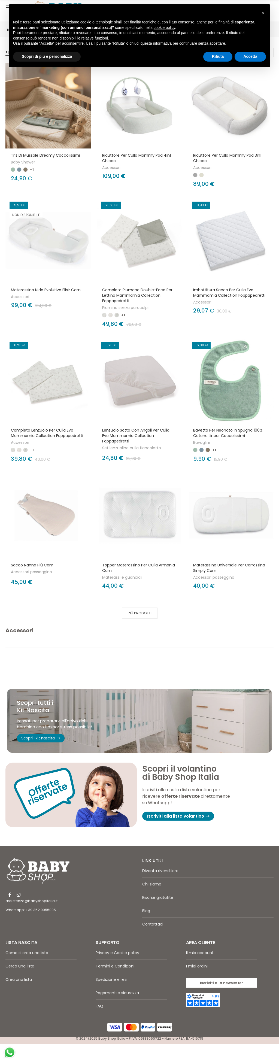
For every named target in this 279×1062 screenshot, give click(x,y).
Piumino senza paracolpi (125, 307)
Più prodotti (139, 613)
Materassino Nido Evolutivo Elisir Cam (46, 290)
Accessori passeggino (31, 572)
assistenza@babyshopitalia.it (31, 918)
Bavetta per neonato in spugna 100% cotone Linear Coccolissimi (228, 432)
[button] (180, 833)
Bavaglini (201, 442)
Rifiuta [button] (218, 56)
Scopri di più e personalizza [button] (47, 56)
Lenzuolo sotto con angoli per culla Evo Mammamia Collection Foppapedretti (135, 435)
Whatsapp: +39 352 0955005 (30, 927)
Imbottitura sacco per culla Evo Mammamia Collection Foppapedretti (229, 292)
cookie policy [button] (164, 27)
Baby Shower (23, 162)
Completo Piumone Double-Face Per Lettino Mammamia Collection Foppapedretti (137, 295)
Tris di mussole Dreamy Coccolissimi (45, 155)
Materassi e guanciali (122, 577)
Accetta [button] (250, 56)
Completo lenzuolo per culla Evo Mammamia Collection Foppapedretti (47, 432)
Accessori (111, 167)
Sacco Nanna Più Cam (32, 565)
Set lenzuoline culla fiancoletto (131, 448)
